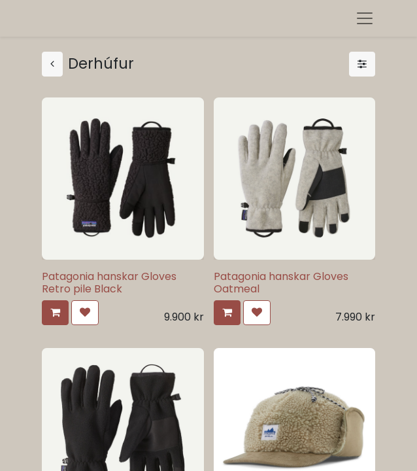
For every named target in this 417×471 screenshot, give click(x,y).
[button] (55, 312)
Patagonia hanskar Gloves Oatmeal (281, 282)
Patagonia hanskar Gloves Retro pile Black (109, 282)
